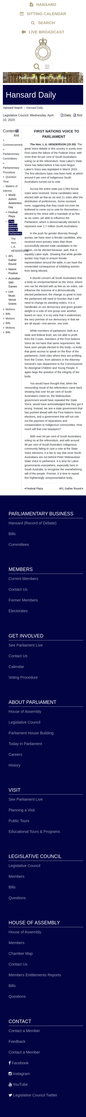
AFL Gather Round (12, 260)
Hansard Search (13, 107)
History (14, 765)
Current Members (23, 579)
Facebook (18, 1063)
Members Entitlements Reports (35, 975)
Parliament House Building (31, 733)
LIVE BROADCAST (43, 32)
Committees (19, 544)
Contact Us (18, 589)
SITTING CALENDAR (43, 14)
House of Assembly (25, 711)
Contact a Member (24, 1031)
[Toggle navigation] (47, 67)
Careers (15, 754)
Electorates (18, 611)
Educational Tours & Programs (34, 831)
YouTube (18, 1084)
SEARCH (43, 23)
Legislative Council (24, 722)
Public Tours (19, 821)
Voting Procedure (23, 677)
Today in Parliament (25, 744)
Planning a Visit (22, 810)
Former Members (23, 600)
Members (16, 876)
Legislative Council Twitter (33, 1095)
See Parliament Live (26, 645)
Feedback (17, 1041)
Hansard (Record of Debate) (32, 523)
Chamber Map (21, 953)
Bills (12, 534)
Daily (66, 115)
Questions (17, 898)
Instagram (19, 1074)
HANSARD (43, 4)
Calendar (16, 667)
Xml (77, 115)
